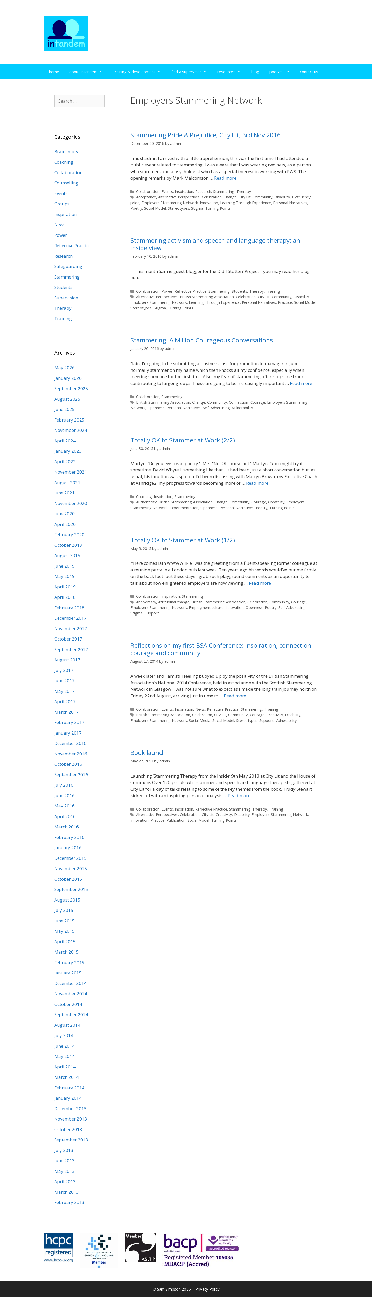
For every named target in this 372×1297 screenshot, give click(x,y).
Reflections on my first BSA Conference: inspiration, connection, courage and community (221, 649)
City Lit (245, 197)
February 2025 (69, 420)
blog (255, 71)
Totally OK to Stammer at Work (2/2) (182, 440)
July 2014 (63, 1035)
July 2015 (63, 910)
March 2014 (66, 1077)
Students (239, 291)
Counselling (66, 183)
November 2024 (70, 430)
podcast (282, 71)
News (200, 709)
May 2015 (64, 931)
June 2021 (64, 493)
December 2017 (70, 618)
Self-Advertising (216, 407)
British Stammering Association (207, 296)
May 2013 (64, 1171)
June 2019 (64, 566)
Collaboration (147, 191)
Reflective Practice (190, 291)
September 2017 (71, 649)
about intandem (88, 71)
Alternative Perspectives (179, 197)
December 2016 (70, 743)
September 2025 (71, 388)
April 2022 (65, 462)
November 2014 (70, 994)
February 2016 (69, 837)
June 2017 (64, 681)
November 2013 (70, 1119)
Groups (61, 204)
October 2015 (68, 879)
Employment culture (206, 607)
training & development (139, 71)
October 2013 (68, 1129)
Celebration (212, 197)
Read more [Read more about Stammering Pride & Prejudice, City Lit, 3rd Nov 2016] (225, 178)
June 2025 (64, 409)
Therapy (243, 191)
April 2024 (65, 441)
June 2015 (64, 921)
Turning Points (218, 208)
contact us (309, 71)
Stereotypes (178, 208)
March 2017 (66, 712)
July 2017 (63, 670)
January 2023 (68, 451)
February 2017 (69, 722)
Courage (257, 402)
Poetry (136, 208)
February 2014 (69, 1088)
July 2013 (63, 1150)
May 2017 (64, 691)
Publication (176, 820)
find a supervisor (191, 71)
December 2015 (70, 858)
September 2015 (71, 889)
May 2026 (64, 367)
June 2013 (64, 1161)
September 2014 (71, 1014)
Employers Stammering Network (170, 202)
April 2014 (65, 1067)
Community (262, 197)
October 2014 (68, 1004)
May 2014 (64, 1056)
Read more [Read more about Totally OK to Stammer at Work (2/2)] (257, 483)
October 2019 (68, 545)
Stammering (223, 191)
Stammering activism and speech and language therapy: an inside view (215, 244)
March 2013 (66, 1192)
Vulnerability (242, 407)
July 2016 (63, 785)
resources (231, 71)
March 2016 (66, 827)
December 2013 (70, 1108)
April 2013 (65, 1181)
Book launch (148, 752)
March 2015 (66, 952)
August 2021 (67, 482)
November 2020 (70, 503)
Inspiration (184, 191)
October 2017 (68, 639)
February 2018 (69, 608)
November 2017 (70, 628)
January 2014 (68, 1098)
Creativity (276, 502)
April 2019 (65, 587)
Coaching (144, 496)
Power (167, 291)
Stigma (197, 208)
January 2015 (68, 973)
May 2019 (64, 576)
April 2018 (65, 597)
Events (167, 191)
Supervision (66, 298)
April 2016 (65, 816)
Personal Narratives (290, 202)
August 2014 (67, 1025)
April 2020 (65, 524)
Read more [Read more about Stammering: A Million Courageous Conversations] (301, 383)
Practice (285, 302)
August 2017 (67, 660)
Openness (156, 407)
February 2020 (69, 534)
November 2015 (70, 868)
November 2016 (70, 754)
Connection (238, 402)
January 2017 (68, 733)
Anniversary (146, 602)
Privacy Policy (207, 1289)
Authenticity (146, 502)
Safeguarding (68, 266)
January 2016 (68, 847)
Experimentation (184, 507)
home (54, 71)
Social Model (155, 208)
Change (230, 197)
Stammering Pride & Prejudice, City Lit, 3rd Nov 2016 (205, 135)
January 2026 (68, 378)
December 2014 (70, 983)
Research (203, 191)
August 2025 (67, 399)
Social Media (199, 720)
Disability (282, 197)
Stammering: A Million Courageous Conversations (201, 340)
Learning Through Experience (245, 202)
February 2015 (69, 962)
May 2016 (64, 806)
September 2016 (71, 775)
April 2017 (65, 701)
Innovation (209, 202)
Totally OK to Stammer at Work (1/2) (182, 540)
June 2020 (64, 514)
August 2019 (67, 555)
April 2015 (65, 942)
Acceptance (146, 197)
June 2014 (64, 1046)
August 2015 (67, 900)
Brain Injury (66, 152)
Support (152, 613)
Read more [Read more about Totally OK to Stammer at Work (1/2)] (260, 583)
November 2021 (70, 472)
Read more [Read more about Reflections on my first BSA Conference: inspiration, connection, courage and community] (235, 696)
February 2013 (69, 1202)
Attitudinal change (173, 602)
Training (273, 291)
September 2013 (71, 1140)
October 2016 (68, 764)
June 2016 (64, 795)
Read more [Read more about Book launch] (239, 795)
